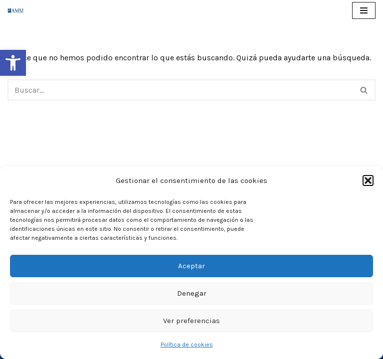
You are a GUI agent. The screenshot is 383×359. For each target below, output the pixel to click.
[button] (13, 63)
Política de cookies (187, 344)
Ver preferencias (191, 320)
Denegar (191, 293)
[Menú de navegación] (364, 10)
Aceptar (191, 265)
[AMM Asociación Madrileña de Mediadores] (17, 10)
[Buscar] (180, 90)
